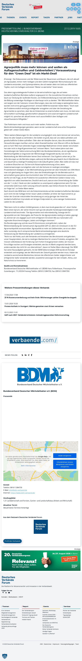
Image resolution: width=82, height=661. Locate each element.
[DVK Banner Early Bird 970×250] (41, 552)
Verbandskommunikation (8, 624)
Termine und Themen (28, 617)
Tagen (46, 17)
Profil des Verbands (12, 541)
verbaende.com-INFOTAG (50, 623)
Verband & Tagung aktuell (29, 615)
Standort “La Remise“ (48, 633)
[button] (4, 656)
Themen (11, 17)
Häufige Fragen (47, 631)
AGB (41, 644)
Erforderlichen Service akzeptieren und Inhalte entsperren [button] (65, 464)
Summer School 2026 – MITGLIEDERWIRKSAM (49, 615)
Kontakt (4, 597)
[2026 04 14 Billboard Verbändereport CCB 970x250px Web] (41, 44)
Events (23, 17)
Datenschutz (47, 644)
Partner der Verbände (69, 610)
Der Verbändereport (28, 610)
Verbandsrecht (5, 619)
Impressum (56, 644)
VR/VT (21, 597)
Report (35, 17)
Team (77, 644)
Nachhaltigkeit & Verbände (9, 617)
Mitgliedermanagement (8, 613)
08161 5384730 (16, 487)
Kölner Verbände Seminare (50, 629)
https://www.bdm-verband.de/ (23, 493)
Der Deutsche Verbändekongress (48, 626)
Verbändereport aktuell (29, 613)
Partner (58, 17)
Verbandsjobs (67, 613)
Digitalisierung (5, 622)
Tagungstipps (67, 615)
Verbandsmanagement (8, 615)
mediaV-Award (26, 619)
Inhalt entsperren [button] (64, 456)
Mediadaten (13, 597)
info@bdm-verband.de (18, 490)
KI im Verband (5, 610)
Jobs (70, 17)
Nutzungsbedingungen (67, 644)
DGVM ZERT (66, 617)
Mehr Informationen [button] (28, 466)
